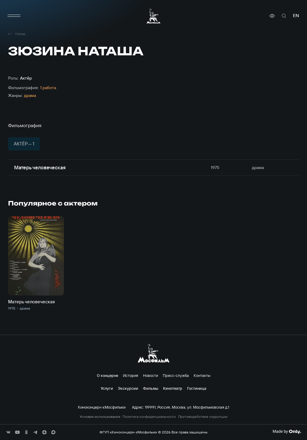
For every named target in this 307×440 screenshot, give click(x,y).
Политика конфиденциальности (149, 417)
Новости (150, 375)
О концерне (107, 375)
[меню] (14, 16)
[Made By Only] (287, 431)
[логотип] (153, 16)
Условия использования (100, 417)
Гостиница (196, 388)
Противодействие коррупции (203, 417)
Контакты (202, 375)
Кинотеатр (172, 388)
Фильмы (150, 388)
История (130, 375)
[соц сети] (8, 432)
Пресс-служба (176, 375)
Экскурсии (128, 388)
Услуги (107, 388)
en (296, 15)
